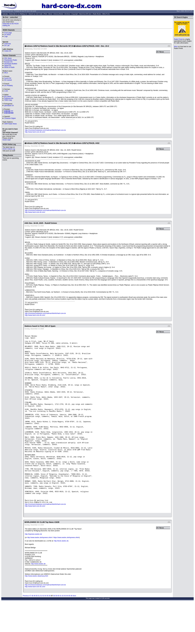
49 (34, 624)
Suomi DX (7, 78)
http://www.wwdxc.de (38, 592)
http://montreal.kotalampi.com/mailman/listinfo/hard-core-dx (45, 130)
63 (65, 624)
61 (60, 624)
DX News (7, 34)
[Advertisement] (97, 22)
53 (43, 624)
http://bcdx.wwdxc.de (61, 569)
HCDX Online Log (8, 149)
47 (30, 624)
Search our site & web (35, 14)
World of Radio (9, 67)
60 (58, 624)
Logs (6, 36)
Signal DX (7, 65)
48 (32, 624)
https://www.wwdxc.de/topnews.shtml (66, 566)
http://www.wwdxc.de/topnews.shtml (39, 566)
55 (47, 624)
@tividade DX (9, 105)
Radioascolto (8, 98)
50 (36, 624)
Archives (67, 14)
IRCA (6, 73)
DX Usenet (8, 80)
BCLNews (7, 96)
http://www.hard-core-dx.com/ (35, 132)
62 (63, 624)
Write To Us (106, 14)
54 (45, 624)
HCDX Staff (6, 140)
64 (67, 624)
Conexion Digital (9, 118)
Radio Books (97, 14)
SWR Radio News (10, 124)
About (50, 14)
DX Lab (6, 45)
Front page (8, 33)
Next (74, 624)
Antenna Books (58, 14)
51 (39, 624)
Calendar (5, 14)
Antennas (7, 44)
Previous (26, 624)
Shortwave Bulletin (10, 64)
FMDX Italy (8, 100)
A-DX (6, 91)
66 (71, 624)
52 (41, 624)
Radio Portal (178, 39)
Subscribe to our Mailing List (18, 14)
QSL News (8, 58)
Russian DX (8, 62)
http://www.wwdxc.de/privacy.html (36, 604)
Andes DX (7, 51)
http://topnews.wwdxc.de (33, 562)
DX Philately (8, 85)
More (176, 46)
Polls (45, 14)
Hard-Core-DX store (85, 14)
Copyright (75, 14)
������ (9, 113)
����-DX (8, 111)
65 (69, 624)
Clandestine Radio (10, 60)
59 (56, 624)
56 (50, 624)
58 (54, 624)
